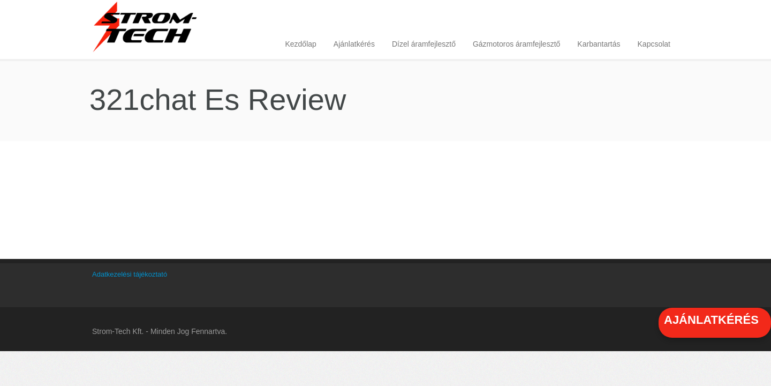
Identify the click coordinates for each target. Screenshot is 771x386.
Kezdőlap (300, 44)
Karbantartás (598, 44)
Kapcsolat (654, 44)
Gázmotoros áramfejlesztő (516, 44)
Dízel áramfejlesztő (424, 44)
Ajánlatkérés (354, 44)
